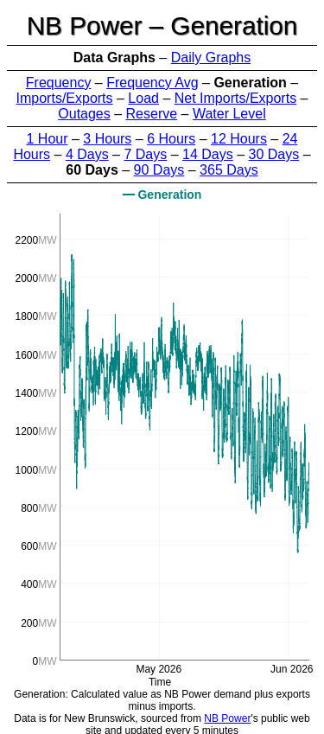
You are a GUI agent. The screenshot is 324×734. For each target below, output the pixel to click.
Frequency (59, 82)
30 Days (274, 154)
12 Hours (239, 138)
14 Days (207, 154)
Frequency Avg (152, 82)
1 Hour (47, 138)
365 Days (229, 170)
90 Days (159, 170)
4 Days (87, 154)
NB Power (227, 718)
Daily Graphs (211, 57)
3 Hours (107, 138)
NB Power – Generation (162, 25)
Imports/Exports (64, 98)
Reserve (152, 113)
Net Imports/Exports (235, 98)
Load (143, 98)
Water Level (229, 113)
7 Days (145, 154)
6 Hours (171, 138)
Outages (84, 113)
